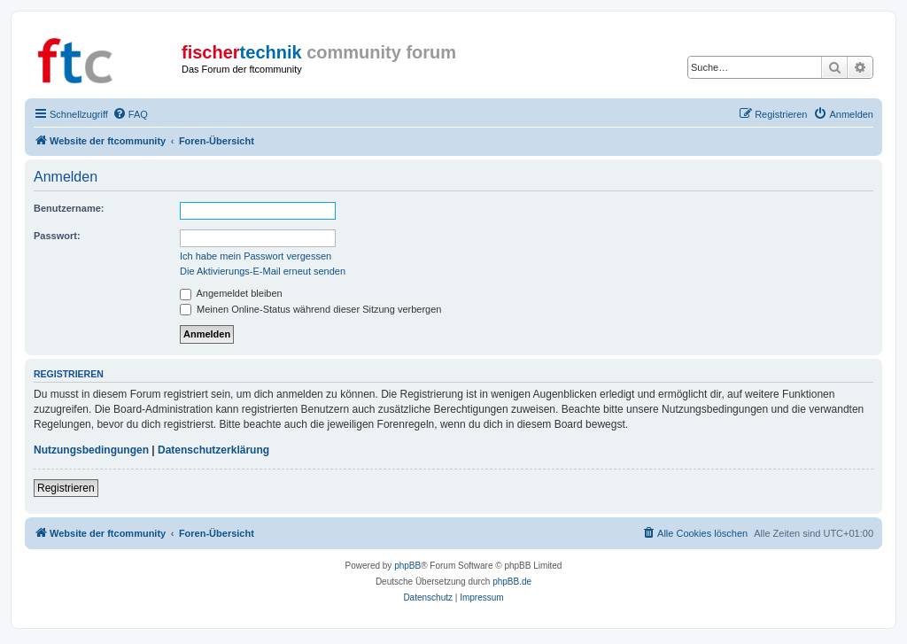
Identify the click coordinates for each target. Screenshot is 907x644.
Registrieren (66, 488)
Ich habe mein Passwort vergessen (255, 256)
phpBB (407, 565)
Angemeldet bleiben (231, 293)
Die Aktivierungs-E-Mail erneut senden (262, 271)
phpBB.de (511, 581)
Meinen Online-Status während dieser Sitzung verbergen (310, 309)
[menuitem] (130, 114)
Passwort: (57, 235)
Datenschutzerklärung (213, 450)
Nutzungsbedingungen (91, 450)
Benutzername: (69, 208)
